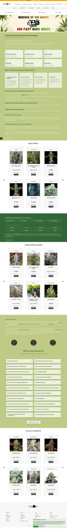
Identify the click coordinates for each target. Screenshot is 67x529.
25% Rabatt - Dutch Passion (35, 0)
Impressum (7, 521)
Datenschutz (22, 520)
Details (16, 176)
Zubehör (52, 8)
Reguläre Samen (46, 8)
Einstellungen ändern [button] (42, 526)
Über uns (7, 516)
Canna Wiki (53, 4)
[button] (32, 213)
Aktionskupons (22, 517)
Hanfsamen (15, 8)
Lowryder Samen (22, 8)
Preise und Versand (8, 517)
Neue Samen (41, 4)
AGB (21, 521)
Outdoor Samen (31, 8)
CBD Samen (38, 8)
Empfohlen (47, 4)
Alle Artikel (7, 520)
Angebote (35, 4)
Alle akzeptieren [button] (36, 526)
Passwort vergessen (38, 518)
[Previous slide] (7, 182)
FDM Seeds (28, 0)
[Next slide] (60, 182)
